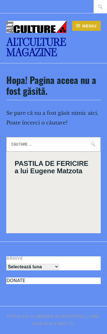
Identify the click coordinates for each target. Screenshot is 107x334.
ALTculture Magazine (36, 47)
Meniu (89, 26)
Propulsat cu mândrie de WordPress (46, 316)
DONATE (15, 280)
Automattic (61, 323)
